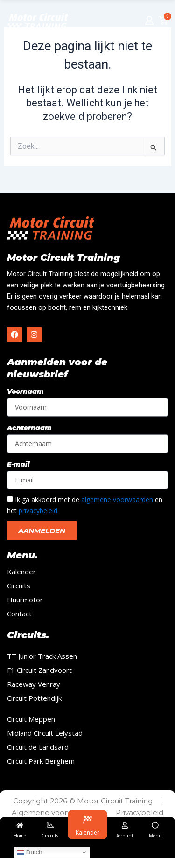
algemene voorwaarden (117, 499)
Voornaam (25, 391)
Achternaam (29, 428)
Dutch (29, 852)
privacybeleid (38, 510)
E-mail (18, 464)
